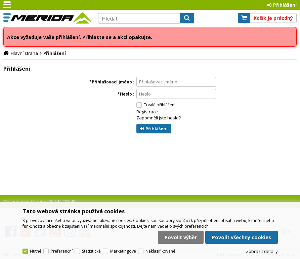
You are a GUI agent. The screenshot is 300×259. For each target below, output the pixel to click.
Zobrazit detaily (262, 251)
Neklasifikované (160, 251)
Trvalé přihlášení (159, 105)
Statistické (91, 251)
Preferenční (62, 251)
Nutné (35, 251)
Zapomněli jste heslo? (158, 118)
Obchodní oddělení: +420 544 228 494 (40, 201)
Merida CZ (51, 17)
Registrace (147, 112)
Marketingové (123, 251)
